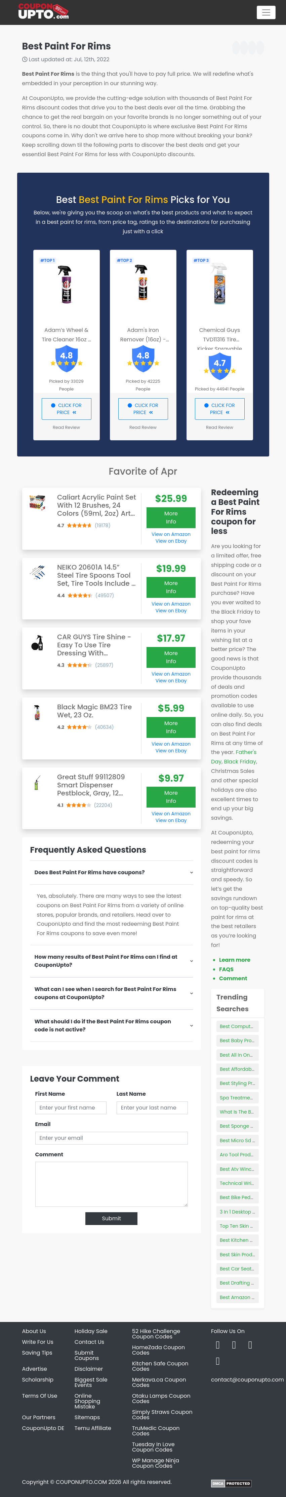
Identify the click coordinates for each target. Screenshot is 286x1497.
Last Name (131, 1094)
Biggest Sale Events (91, 1382)
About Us (34, 1331)
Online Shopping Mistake (87, 1401)
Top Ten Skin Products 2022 (251, 1226)
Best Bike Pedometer (244, 1197)
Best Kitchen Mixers (242, 1240)
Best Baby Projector (242, 1040)
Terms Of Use (39, 1396)
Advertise (34, 1369)
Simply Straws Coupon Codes (162, 1414)
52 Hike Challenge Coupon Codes (156, 1333)
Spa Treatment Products (248, 1097)
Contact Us (89, 1342)
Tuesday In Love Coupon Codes (153, 1447)
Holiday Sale (91, 1331)
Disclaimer (89, 1369)
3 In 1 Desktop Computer (248, 1212)
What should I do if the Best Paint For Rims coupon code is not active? (103, 1025)
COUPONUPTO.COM (81, 1482)
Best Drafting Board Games (252, 1283)
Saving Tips (37, 1353)
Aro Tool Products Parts (247, 1154)
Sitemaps (87, 1417)
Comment (49, 1154)
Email (43, 1124)
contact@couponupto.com (247, 1380)
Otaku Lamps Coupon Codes (161, 1398)
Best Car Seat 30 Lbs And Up (253, 1268)
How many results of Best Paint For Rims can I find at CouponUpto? (106, 961)
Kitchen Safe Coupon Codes (160, 1366)
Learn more (234, 960)
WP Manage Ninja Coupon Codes (155, 1463)
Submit (111, 1218)
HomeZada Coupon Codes (158, 1350)
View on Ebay (171, 541)
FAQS (226, 969)
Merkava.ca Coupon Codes (159, 1382)
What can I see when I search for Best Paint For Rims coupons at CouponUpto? (105, 993)
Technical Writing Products (251, 1183)
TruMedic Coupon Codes (155, 1430)
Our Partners (38, 1417)
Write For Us (37, 1342)
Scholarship (38, 1380)
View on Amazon (171, 534)
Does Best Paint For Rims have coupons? (90, 872)
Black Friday (240, 761)
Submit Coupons (87, 1355)
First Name (50, 1094)
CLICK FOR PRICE (66, 409)
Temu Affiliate (93, 1428)
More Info (171, 517)
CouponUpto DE (43, 1428)
